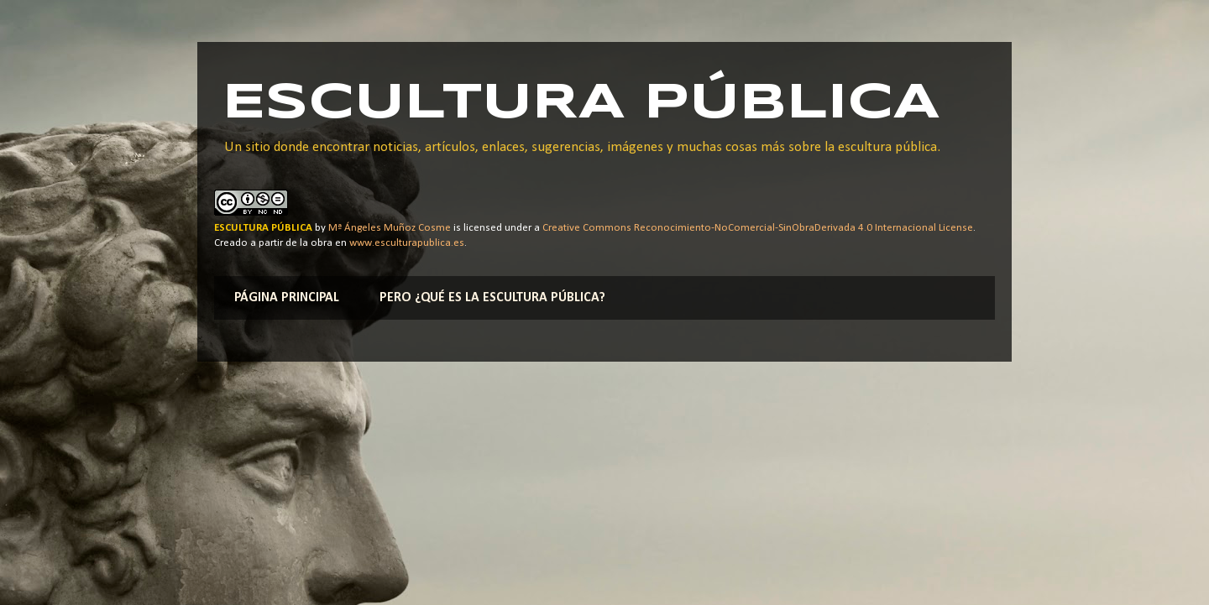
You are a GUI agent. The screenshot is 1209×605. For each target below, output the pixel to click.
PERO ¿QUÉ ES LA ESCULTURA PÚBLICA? (492, 298)
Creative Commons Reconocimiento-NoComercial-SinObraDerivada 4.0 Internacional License (757, 227)
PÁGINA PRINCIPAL (286, 298)
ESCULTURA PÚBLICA (580, 103)
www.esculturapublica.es (406, 242)
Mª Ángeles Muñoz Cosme (389, 227)
